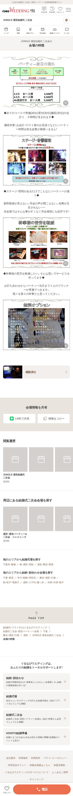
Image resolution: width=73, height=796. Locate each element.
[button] (36, 82)
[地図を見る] (66, 20)
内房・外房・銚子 (56, 582)
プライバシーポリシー (55, 758)
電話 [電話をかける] (42, 789)
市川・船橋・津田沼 (26, 577)
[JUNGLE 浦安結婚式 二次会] (15, 465)
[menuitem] (6, 30)
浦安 (25, 635)
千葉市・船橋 (9, 564)
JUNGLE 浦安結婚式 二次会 (46, 635)
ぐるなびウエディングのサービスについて (27, 772)
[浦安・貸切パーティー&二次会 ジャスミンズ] (15, 524)
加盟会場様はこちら (40, 765)
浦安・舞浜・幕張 (45, 564)
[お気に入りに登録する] (7, 789)
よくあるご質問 (60, 772)
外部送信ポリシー (17, 765)
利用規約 (23, 758)
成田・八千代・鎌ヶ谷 (33, 582)
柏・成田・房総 (26, 564)
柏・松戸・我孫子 (11, 582)
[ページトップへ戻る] (36, 615)
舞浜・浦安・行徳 (48, 577)
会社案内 (10, 758)
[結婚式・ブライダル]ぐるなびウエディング (25, 627)
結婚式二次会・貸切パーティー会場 (21, 631)
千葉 (45, 631)
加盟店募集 (59, 765)
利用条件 (35, 758)
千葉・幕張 (8, 577)
